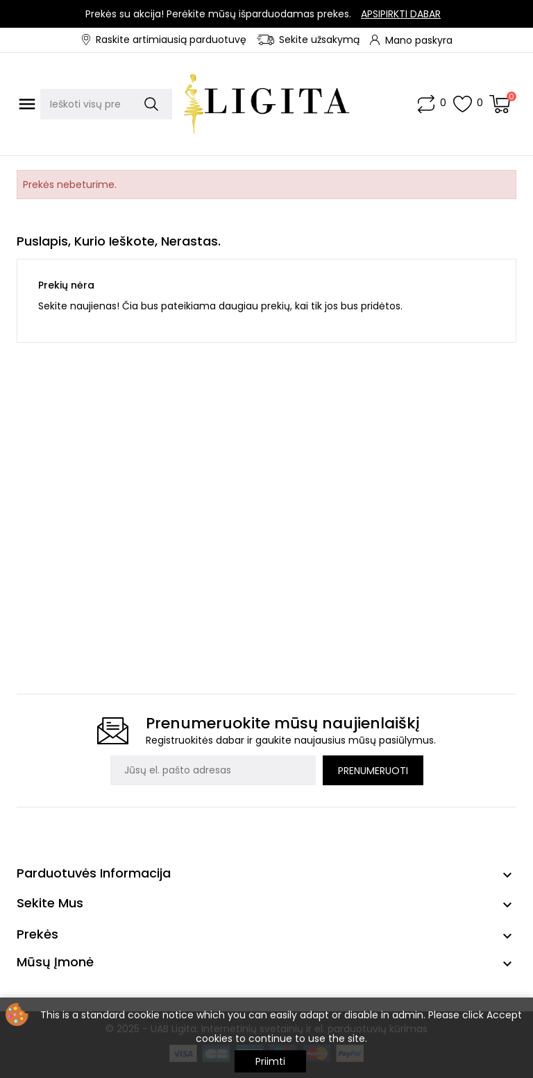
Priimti (270, 1061)
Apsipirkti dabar (401, 14)
